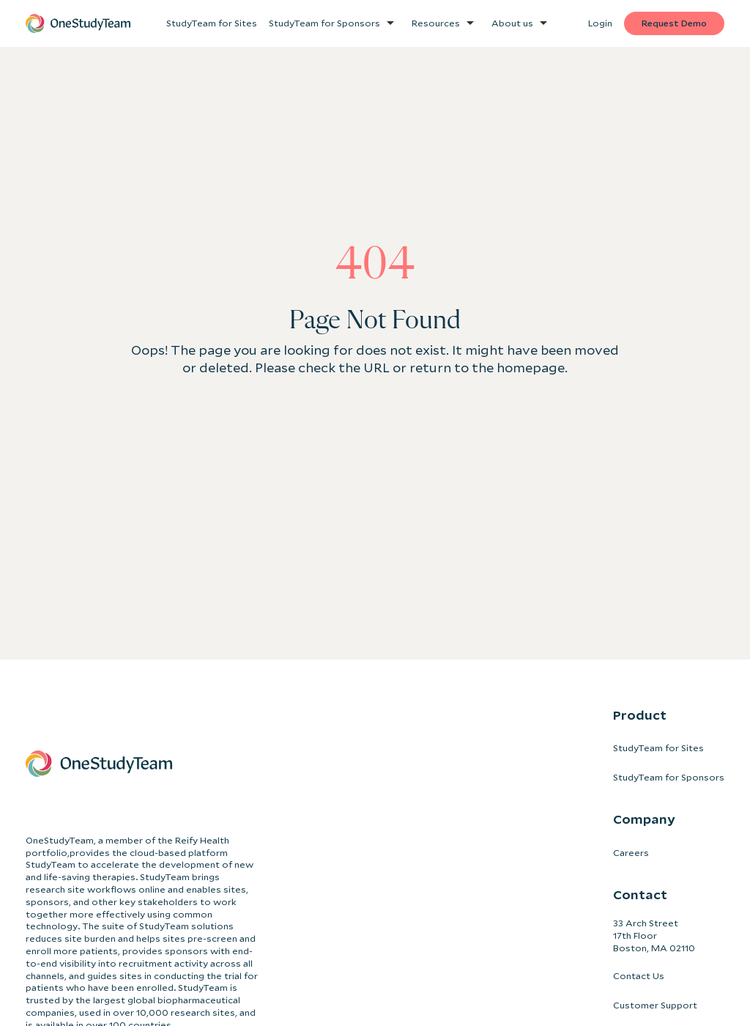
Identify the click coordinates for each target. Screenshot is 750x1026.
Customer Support (655, 1005)
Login (600, 23)
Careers (631, 852)
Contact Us (638, 975)
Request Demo (674, 23)
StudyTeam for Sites (658, 747)
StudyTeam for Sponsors (668, 777)
